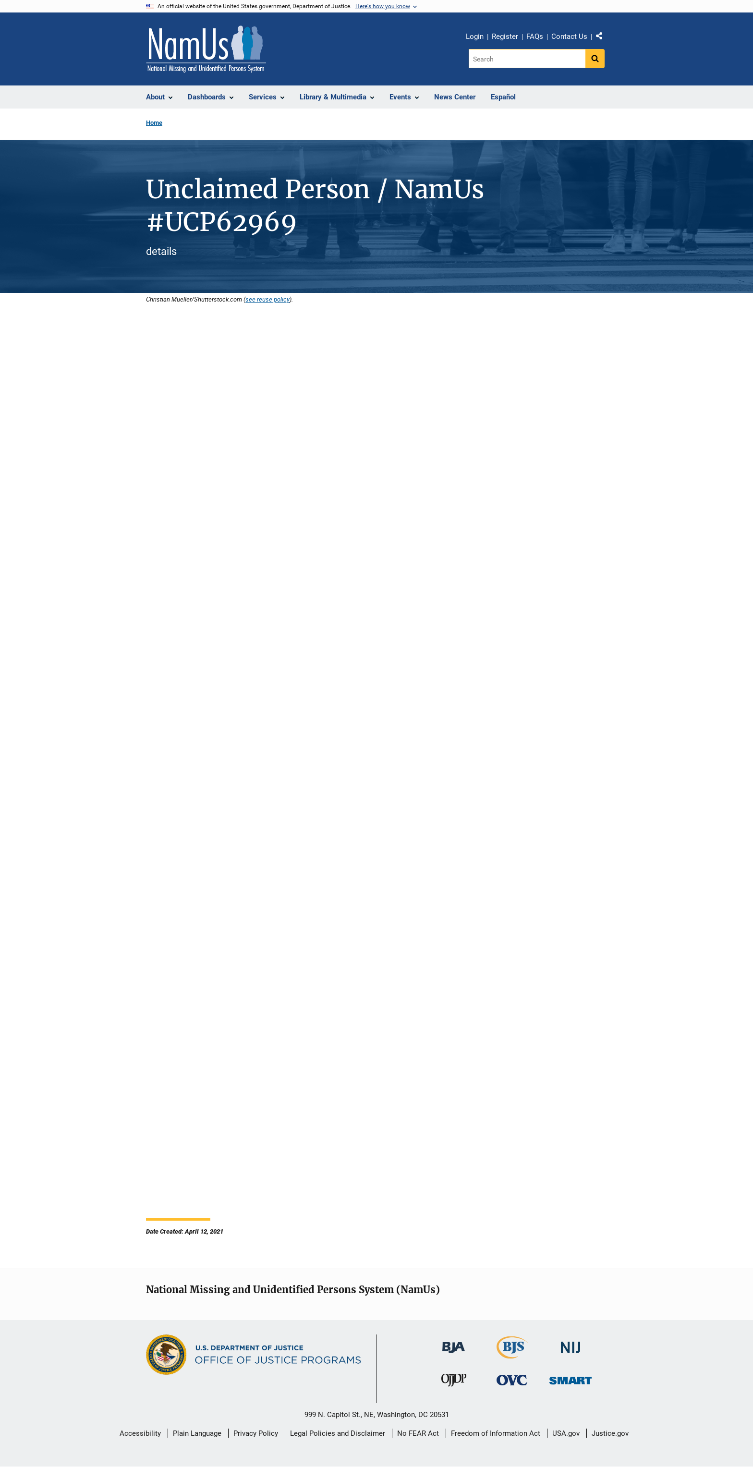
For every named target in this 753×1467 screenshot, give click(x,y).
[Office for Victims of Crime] (512, 1379)
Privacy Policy (255, 1433)
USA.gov (566, 1433)
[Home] (206, 49)
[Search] (527, 58)
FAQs (534, 36)
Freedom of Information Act (495, 1433)
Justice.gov (610, 1433)
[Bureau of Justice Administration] (453, 1342)
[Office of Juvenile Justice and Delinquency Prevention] (453, 1382)
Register (505, 36)
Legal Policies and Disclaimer (337, 1433)
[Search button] (595, 58)
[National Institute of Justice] (570, 1343)
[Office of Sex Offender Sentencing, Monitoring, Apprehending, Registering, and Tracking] (570, 1377)
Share (602, 38)
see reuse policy (267, 299)
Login (475, 36)
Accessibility (140, 1433)
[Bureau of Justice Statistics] (512, 1354)
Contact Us (569, 36)
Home (154, 122)
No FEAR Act (418, 1433)
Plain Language (197, 1433)
